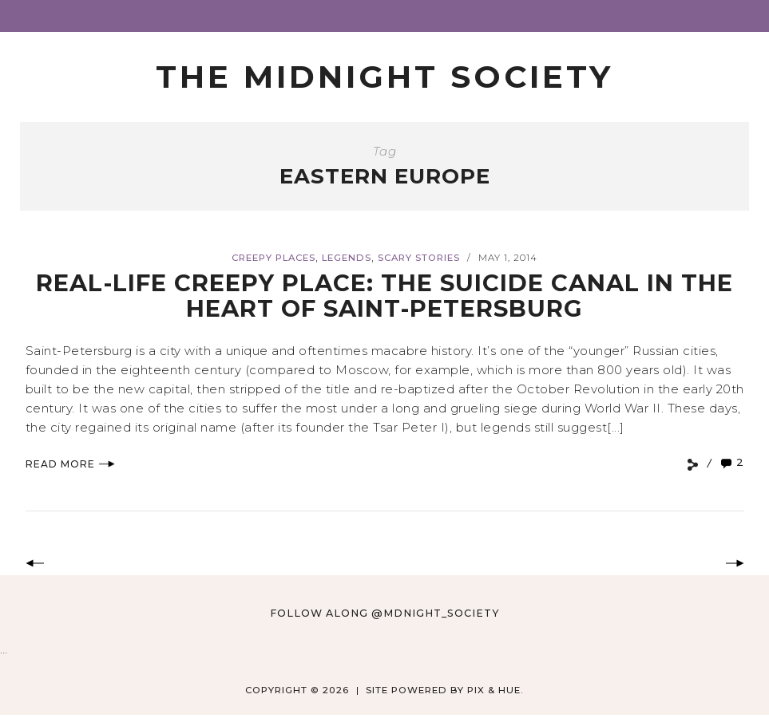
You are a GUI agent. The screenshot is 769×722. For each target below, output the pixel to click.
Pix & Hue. (495, 690)
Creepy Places (273, 257)
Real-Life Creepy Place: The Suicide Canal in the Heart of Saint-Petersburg (384, 295)
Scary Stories (419, 257)
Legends (346, 257)
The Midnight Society (384, 76)
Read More (70, 464)
